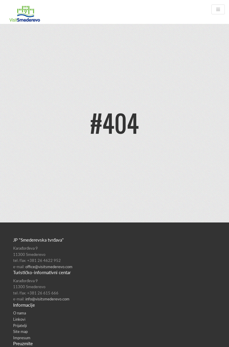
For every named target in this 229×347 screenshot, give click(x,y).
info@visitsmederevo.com (47, 299)
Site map (20, 331)
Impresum (21, 337)
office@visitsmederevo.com (48, 266)
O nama (19, 313)
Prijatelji (20, 325)
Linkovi (19, 319)
